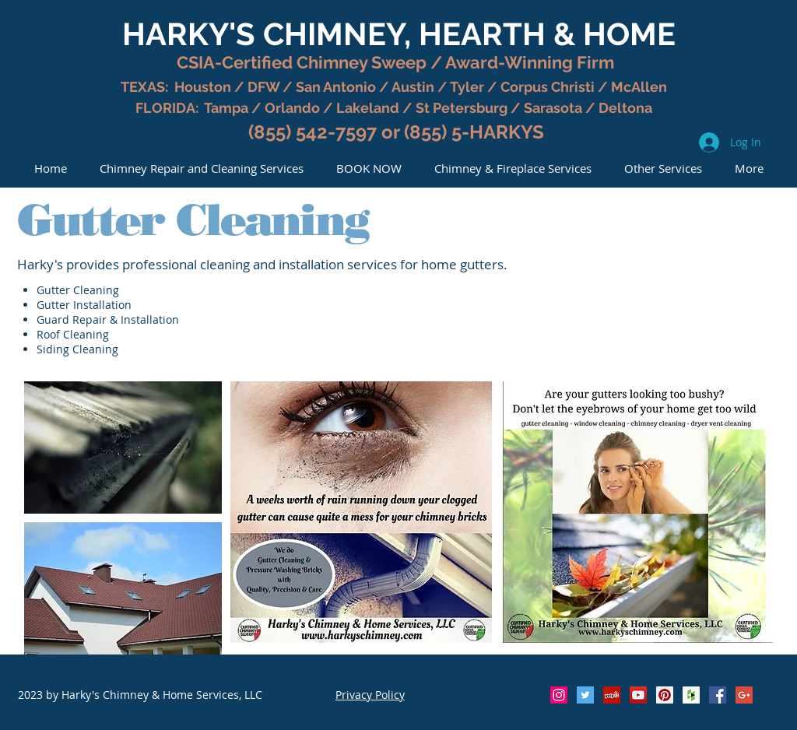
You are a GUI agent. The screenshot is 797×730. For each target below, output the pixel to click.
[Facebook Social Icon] (717, 695)
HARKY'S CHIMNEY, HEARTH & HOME (399, 34)
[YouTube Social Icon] (638, 695)
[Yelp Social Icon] (611, 695)
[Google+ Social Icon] (744, 695)
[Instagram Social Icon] (558, 695)
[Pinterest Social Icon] (664, 695)
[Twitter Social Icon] (585, 695)
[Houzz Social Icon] (691, 695)
